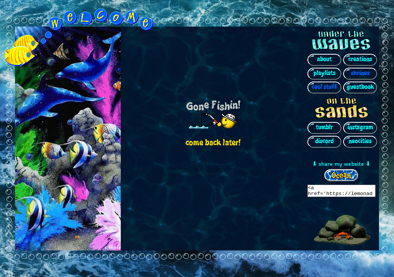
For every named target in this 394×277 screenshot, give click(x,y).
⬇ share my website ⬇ (341, 162)
